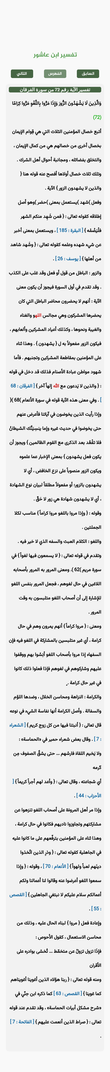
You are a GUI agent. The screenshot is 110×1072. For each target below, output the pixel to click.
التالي (22, 73)
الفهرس (55, 73)
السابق (88, 73)
